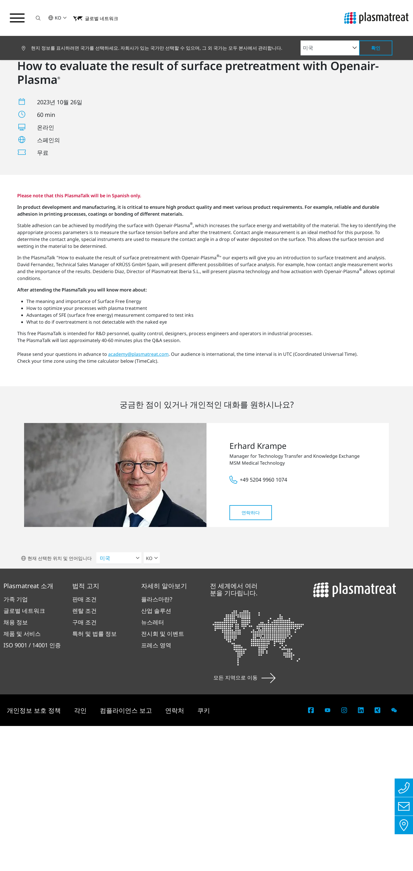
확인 (375, 48)
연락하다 (250, 657)
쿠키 (203, 855)
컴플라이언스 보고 (127, 855)
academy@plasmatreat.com (138, 499)
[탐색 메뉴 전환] (17, 18)
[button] (38, 18)
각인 (81, 855)
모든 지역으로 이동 (244, 822)
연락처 (175, 855)
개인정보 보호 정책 (35, 855)
